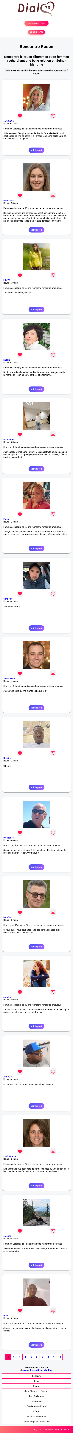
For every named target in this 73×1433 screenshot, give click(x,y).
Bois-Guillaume (36, 1396)
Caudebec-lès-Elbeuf (36, 1406)
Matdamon (8, 439)
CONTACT (66, 1429)
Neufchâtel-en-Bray (36, 1416)
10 (59, 1357)
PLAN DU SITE (52, 1429)
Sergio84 (7, 599)
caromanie (8, 121)
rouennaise (8, 200)
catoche (7, 1236)
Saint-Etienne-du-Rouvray (36, 1391)
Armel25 (7, 1076)
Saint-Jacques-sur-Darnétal (36, 1421)
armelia (7, 997)
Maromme (37, 1401)
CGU (41, 1429)
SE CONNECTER (36, 32)
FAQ (35, 1429)
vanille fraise (9, 1156)
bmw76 (7, 917)
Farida (6, 519)
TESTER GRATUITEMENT (36, 23)
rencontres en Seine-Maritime (38, 1370)
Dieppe (36, 1386)
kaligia (6, 360)
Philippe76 (8, 837)
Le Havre (36, 1376)
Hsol (5, 1315)
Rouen (36, 1381)
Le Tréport (36, 1411)
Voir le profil (36, 150)
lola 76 (6, 280)
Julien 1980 (9, 678)
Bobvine (7, 758)
